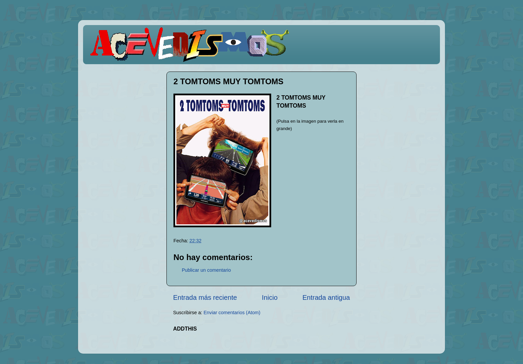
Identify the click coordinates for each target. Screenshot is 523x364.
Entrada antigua (326, 297)
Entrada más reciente (205, 297)
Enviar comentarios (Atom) (231, 312)
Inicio (270, 297)
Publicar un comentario (206, 270)
